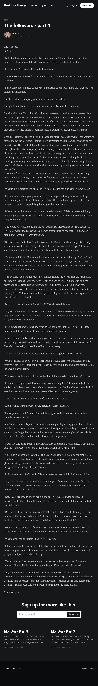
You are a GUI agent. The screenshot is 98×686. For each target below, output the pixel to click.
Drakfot (16, 33)
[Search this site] (67, 6)
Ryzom (44, 5)
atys (6, 20)
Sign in (74, 5)
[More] (52, 6)
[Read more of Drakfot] (7, 34)
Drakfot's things (15, 5)
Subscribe (86, 5)
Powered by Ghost (87, 668)
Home (34, 5)
